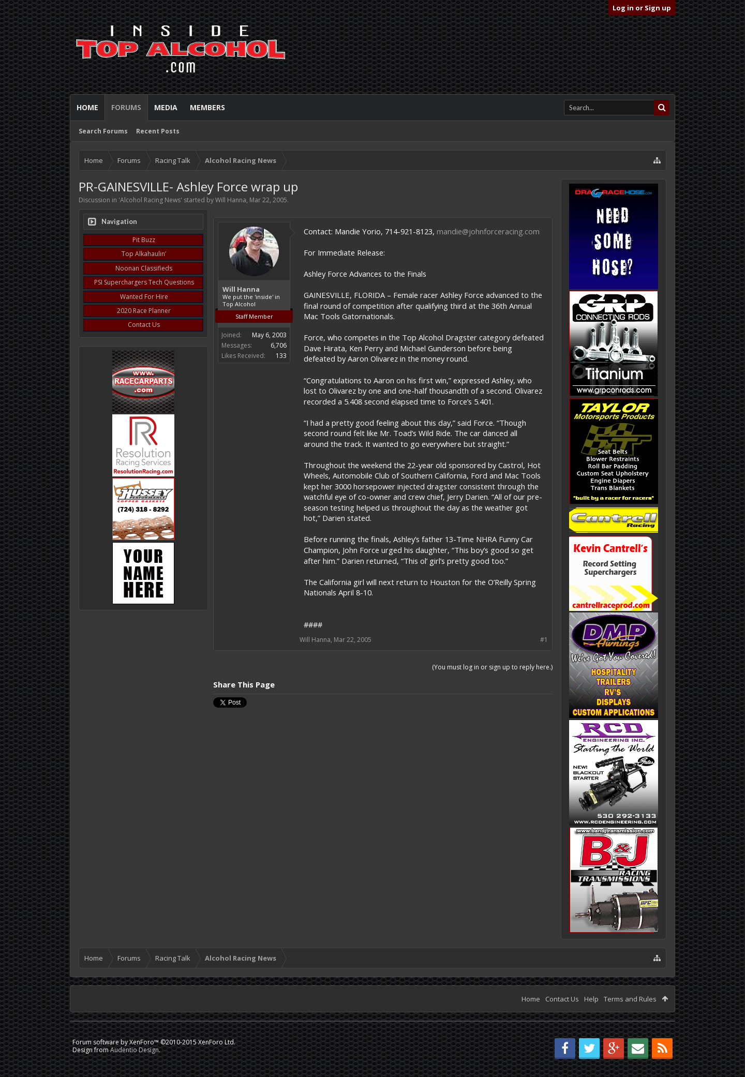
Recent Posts (158, 131)
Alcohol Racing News (150, 200)
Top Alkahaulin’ (144, 253)
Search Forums (103, 131)
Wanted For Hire (144, 296)
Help (591, 999)
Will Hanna (230, 200)
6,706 (279, 345)
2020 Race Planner (144, 310)
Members (207, 107)
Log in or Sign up (642, 7)
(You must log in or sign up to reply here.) (492, 667)
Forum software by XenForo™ (153, 1042)
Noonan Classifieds (143, 268)
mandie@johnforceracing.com (488, 231)
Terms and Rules (630, 999)
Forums (126, 107)
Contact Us (144, 324)
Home (87, 107)
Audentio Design (134, 1049)
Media (165, 107)
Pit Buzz (143, 239)
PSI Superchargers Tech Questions (144, 282)
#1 (544, 639)
